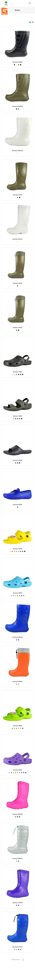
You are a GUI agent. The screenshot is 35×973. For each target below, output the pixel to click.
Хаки (18, 64)
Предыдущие (15, 959)
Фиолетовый (22, 551)
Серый (16, 374)
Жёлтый (10, 551)
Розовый (11, 595)
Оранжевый (14, 551)
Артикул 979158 (17, 902)
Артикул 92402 (17, 416)
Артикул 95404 (17, 593)
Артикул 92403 (17, 460)
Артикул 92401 (17, 372)
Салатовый (16, 551)
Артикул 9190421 (17, 106)
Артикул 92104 (17, 327)
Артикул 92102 (17, 283)
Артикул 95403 (17, 548)
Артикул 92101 (17, 195)
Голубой (13, 595)
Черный (20, 64)
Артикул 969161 (17, 858)
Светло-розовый (18, 551)
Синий (18, 374)
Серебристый (18, 684)
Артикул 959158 (17, 637)
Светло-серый (14, 374)
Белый (16, 64)
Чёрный (21, 418)
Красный (12, 551)
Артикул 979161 (17, 947)
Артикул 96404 (17, 770)
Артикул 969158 (17, 814)
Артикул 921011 (17, 239)
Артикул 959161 (17, 681)
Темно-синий (14, 64)
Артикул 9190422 (17, 150)
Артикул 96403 (17, 725)
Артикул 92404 (17, 504)
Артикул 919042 (17, 62)
